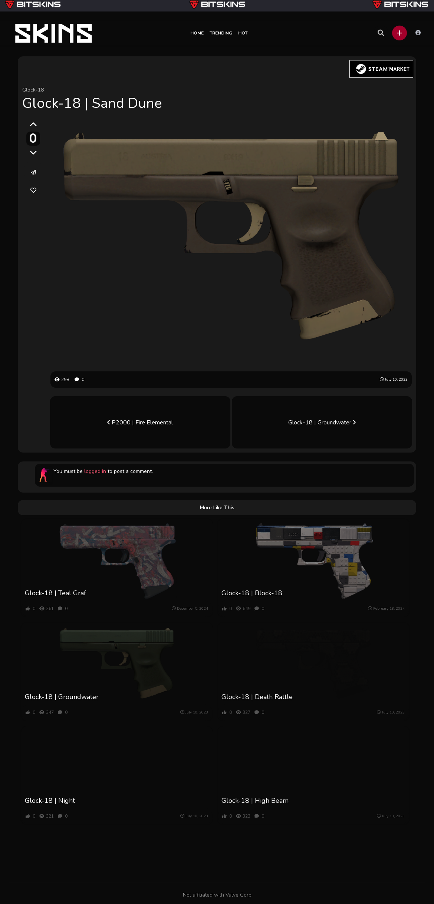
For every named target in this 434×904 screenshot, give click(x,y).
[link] (33, 190)
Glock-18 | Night (50, 800)
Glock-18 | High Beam (255, 800)
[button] (399, 33)
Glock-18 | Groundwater (322, 422)
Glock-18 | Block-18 (251, 593)
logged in (95, 471)
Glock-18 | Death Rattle (257, 696)
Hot (242, 33)
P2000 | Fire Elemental (140, 422)
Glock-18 (33, 89)
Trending (221, 33)
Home (197, 33)
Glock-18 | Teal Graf (55, 593)
